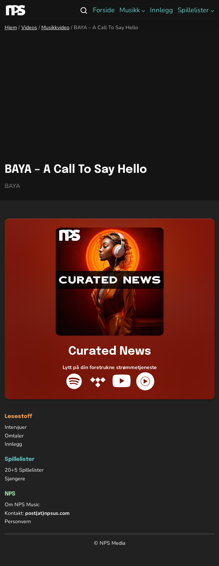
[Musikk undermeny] (143, 10)
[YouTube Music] (145, 381)
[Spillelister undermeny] (212, 10)
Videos (29, 27)
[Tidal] (98, 381)
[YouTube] (122, 381)
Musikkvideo (55, 27)
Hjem (11, 27)
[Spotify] (74, 381)
